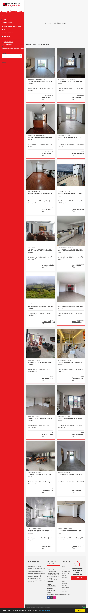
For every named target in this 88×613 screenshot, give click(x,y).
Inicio (4, 16)
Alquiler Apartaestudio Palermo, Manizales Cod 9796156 (40, 138)
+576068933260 (8, 42)
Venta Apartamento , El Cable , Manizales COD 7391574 (71, 194)
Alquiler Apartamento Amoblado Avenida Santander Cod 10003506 (71, 250)
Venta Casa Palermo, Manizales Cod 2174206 (40, 250)
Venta (4, 19)
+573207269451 (7, 44)
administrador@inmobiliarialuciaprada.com (13, 48)
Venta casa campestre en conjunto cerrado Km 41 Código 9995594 (40, 475)
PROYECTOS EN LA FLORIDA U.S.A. (11, 26)
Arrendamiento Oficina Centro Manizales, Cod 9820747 (71, 531)
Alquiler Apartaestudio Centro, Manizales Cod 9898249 (71, 306)
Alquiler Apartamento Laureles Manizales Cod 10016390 (40, 81)
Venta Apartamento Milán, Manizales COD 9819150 (40, 419)
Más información (45, 610)
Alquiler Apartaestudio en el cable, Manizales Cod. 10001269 (71, 81)
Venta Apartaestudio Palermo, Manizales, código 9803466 (71, 362)
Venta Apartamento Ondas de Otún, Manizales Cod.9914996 (40, 362)
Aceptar (80, 610)
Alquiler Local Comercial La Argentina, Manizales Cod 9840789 (40, 531)
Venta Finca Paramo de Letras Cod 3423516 (40, 306)
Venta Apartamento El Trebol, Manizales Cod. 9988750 (71, 419)
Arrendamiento (7, 22)
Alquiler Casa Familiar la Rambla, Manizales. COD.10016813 (40, 194)
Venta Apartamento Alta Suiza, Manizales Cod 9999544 (71, 138)
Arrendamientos (66, 571)
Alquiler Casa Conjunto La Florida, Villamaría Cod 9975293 (71, 475)
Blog (3, 29)
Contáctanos (6, 36)
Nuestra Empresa (7, 33)
